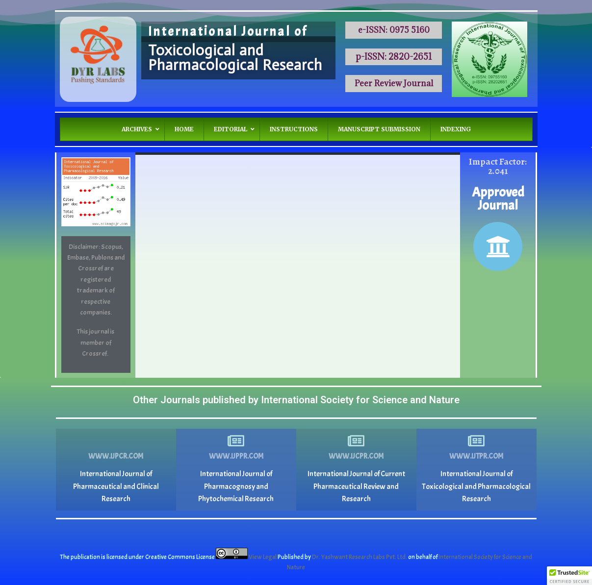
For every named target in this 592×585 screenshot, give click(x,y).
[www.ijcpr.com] (356, 441)
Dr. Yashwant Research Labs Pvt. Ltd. (360, 557)
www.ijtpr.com (476, 456)
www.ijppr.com (236, 456)
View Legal (263, 557)
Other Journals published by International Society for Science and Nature (296, 400)
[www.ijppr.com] (236, 441)
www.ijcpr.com (356, 456)
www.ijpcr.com (115, 456)
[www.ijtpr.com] (476, 441)
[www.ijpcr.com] (115, 441)
